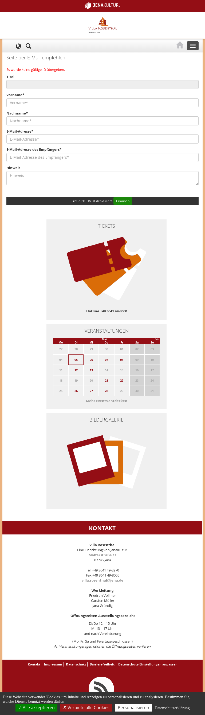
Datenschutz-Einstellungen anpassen (148, 664)
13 (91, 370)
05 (76, 360)
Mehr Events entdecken (106, 400)
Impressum (53, 664)
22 (121, 380)
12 (76, 370)
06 (91, 360)
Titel (10, 77)
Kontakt (34, 664)
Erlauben (122, 201)
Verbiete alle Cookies (86, 707)
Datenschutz (76, 664)
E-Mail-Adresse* (19, 131)
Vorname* (15, 95)
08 (121, 360)
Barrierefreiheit (102, 664)
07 (106, 360)
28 (106, 391)
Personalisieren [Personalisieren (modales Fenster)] (133, 707)
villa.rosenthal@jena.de (102, 580)
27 (91, 391)
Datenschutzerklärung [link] (172, 708)
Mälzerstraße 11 (102, 555)
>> (157, 339)
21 (106, 380)
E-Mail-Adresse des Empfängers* (33, 149)
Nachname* (17, 113)
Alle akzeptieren (36, 707)
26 (76, 391)
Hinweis (13, 168)
